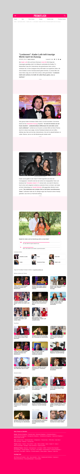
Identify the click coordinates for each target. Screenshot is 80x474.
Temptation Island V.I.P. (33, 183)
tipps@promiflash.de (38, 269)
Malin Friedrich (31, 59)
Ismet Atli (43, 62)
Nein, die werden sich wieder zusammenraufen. (34, 248)
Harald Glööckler (37, 187)
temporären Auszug (32, 123)
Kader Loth (24, 62)
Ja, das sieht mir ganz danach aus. (31, 243)
